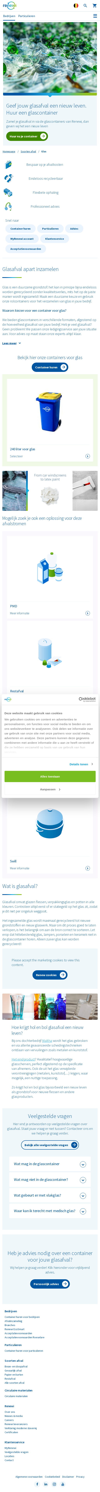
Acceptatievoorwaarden (25, 249)
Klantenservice (54, 238)
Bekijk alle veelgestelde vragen (46, 1145)
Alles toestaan (50, 776)
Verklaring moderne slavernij (21, 1428)
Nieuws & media (13, 1416)
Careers (9, 1420)
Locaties (9, 1456)
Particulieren (26, 16)
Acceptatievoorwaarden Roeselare (24, 1337)
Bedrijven (9, 16)
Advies (74, 228)
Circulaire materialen (16, 1396)
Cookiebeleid (52, 1476)
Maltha (47, 1040)
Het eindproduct (23, 1059)
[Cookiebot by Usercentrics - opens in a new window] (79, 699)
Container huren (20, 228)
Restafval (10, 1378)
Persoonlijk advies (46, 1284)
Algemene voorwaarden (29, 1476)
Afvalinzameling (13, 1321)
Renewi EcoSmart (14, 1329)
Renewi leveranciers (16, 1424)
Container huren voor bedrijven (22, 1317)
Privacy (80, 1476)
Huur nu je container (23, 136)
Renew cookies (46, 975)
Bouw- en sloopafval (16, 1366)
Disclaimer (68, 1476)
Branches (10, 1325)
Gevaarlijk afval (13, 1370)
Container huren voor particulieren (24, 1350)
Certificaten (11, 1432)
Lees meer (9, 343)
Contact (9, 1460)
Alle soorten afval (14, 1382)
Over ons (10, 1412)
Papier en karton (14, 1374)
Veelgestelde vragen (16, 1452)
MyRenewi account (22, 238)
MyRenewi (10, 1448)
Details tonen (79, 764)
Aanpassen (50, 789)
